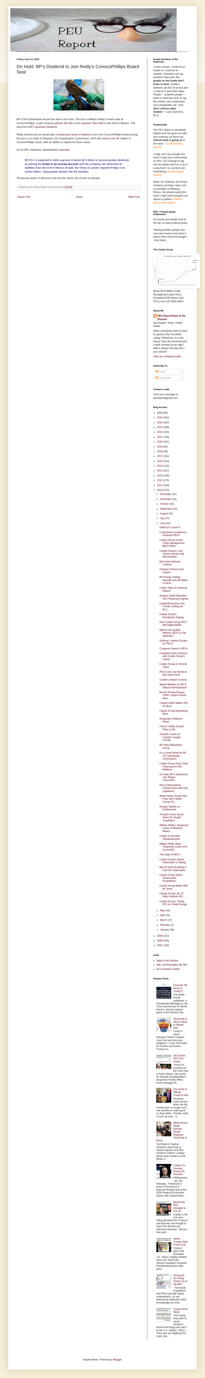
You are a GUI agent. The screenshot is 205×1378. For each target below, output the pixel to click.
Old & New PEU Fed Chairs (179, 1058)
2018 (160, 451)
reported (64, 149)
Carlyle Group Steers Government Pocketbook (171, 878)
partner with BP (63, 123)
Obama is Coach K (169, 527)
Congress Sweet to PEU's (173, 648)
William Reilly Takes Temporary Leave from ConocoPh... (173, 846)
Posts (160, 371)
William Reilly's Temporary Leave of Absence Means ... (173, 828)
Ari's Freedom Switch (168, 969)
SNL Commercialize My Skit (171, 964)
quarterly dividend (46, 126)
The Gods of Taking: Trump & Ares (180, 1092)
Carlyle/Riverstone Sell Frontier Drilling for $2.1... (171, 606)
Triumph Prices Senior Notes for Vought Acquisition (171, 817)
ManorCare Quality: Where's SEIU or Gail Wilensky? (172, 633)
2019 (160, 446)
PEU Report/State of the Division (171, 317)
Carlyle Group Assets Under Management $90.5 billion (171, 543)
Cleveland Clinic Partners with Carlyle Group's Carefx (173, 656)
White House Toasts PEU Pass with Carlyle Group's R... (173, 798)
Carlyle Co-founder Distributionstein (169, 837)
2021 (160, 437)
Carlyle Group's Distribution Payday (171, 616)
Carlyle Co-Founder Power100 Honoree (179, 1170)
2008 (160, 940)
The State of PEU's (170, 854)
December (166, 494)
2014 (160, 470)
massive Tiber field (92, 123)
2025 (160, 417)
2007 (160, 945)
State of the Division (167, 960)
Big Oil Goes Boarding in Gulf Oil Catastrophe (173, 868)
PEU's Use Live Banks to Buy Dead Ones (173, 673)
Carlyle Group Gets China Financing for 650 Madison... (173, 766)
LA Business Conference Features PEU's (173, 534)
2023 (160, 427)
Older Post (134, 196)
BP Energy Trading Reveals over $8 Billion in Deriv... (173, 580)
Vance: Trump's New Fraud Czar (180, 1241)
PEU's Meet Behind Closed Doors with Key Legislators (173, 788)
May (162, 910)
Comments (163, 377)
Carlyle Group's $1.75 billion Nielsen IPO (171, 895)
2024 (160, 422)
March (164, 920)
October (165, 503)
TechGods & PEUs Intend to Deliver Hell (180, 1023)
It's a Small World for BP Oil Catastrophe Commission (172, 755)
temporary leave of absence (75, 134)
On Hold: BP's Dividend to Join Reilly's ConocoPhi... (173, 777)
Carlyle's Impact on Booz (173, 679)
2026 (160, 412)
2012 (160, 480)
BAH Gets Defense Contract (169, 563)
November (166, 499)
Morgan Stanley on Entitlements (169, 808)
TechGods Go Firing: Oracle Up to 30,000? (180, 1280)
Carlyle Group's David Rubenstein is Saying (172, 861)
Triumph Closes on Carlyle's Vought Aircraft (169, 737)
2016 (160, 461)
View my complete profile (167, 356)
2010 (160, 490)
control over (108, 138)
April (163, 915)
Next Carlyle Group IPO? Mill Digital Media (173, 623)
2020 (160, 441)
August (164, 513)
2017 (160, 456)
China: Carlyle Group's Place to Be (171, 728)
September (166, 508)
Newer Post (24, 196)
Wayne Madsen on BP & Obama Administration (173, 686)
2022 (160, 432)
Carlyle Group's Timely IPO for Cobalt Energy (173, 903)
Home (79, 196)
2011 (160, 485)
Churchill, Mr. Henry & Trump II (180, 988)
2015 (160, 465)
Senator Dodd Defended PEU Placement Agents (173, 597)
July (162, 518)
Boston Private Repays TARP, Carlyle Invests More (172, 695)
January (165, 929)
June (163, 523)
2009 (160, 935)
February (165, 924)
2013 (160, 475)
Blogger (117, 1359)
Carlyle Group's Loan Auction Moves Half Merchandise (171, 553)
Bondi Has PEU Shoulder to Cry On (179, 1206)
